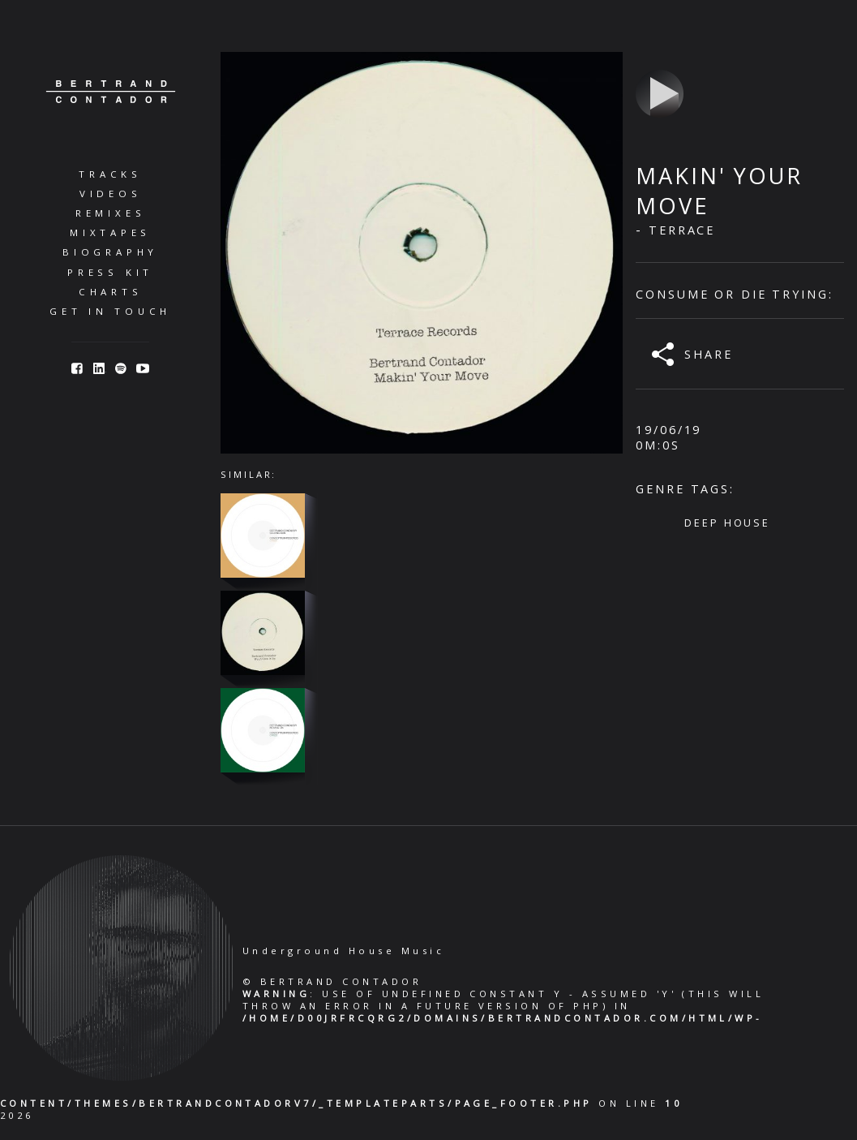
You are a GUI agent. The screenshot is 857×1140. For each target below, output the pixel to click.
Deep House (727, 522)
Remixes (110, 213)
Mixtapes (110, 232)
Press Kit (110, 272)
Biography (110, 252)
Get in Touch (110, 311)
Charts (111, 292)
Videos (110, 193)
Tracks (110, 174)
